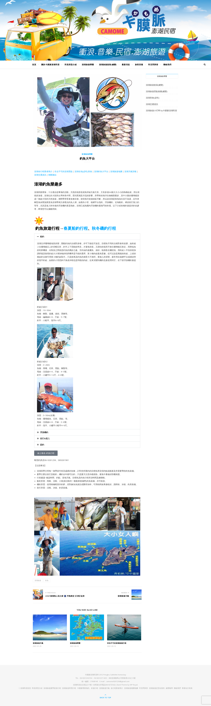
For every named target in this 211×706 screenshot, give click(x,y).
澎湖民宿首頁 (25, 688)
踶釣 (42, 444)
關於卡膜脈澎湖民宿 (50, 64)
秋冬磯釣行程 (104, 228)
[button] (87, 237)
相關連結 (52, 174)
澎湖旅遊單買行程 (69, 688)
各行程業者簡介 (117, 688)
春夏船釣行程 (76, 228)
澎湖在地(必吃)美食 (83, 171)
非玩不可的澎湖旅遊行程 (116, 643)
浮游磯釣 (44, 432)
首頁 (34, 64)
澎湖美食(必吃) (152, 97)
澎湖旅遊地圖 (116, 171)
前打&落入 (45, 438)
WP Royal (134, 685)
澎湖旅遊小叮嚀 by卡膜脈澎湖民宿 (161, 110)
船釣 (42, 236)
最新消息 (126, 64)
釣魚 (46, 580)
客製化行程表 (187, 688)
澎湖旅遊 (38, 580)
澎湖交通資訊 (40, 174)
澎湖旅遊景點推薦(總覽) (156, 91)
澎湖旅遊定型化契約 (157, 688)
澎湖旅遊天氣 (38, 643)
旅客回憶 (139, 64)
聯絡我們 (167, 64)
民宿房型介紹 (71, 64)
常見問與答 (153, 64)
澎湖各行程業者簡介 (43, 171)
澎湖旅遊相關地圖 (131, 688)
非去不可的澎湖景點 (63, 171)
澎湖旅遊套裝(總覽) (108, 64)
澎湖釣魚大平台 (101, 171)
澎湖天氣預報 (130, 171)
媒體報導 (169, 688)
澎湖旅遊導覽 (88, 64)
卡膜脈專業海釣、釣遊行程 (87, 688)
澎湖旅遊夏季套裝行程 (52, 688)
